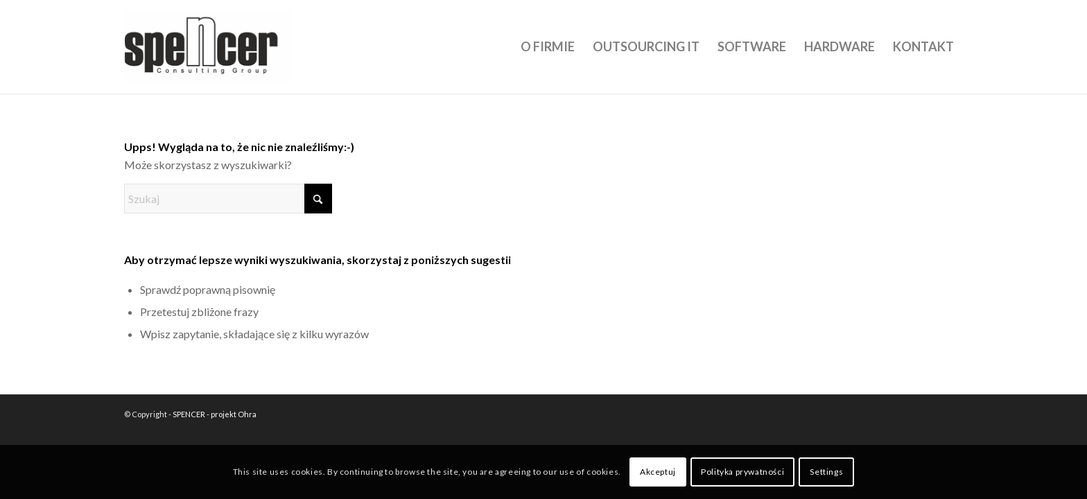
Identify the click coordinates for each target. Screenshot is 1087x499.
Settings (826, 471)
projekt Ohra (233, 414)
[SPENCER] (209, 47)
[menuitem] (548, 47)
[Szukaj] (228, 198)
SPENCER (189, 414)
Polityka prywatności (742, 471)
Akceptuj (658, 471)
